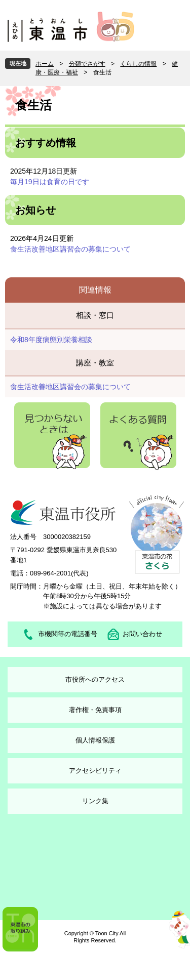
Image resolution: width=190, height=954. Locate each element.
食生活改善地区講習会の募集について (70, 249)
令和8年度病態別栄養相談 (51, 340)
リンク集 (95, 801)
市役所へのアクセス (95, 679)
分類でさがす (87, 63)
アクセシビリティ (95, 770)
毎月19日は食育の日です (49, 182)
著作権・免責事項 (95, 710)
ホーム (44, 63)
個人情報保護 (95, 740)
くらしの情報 (138, 63)
